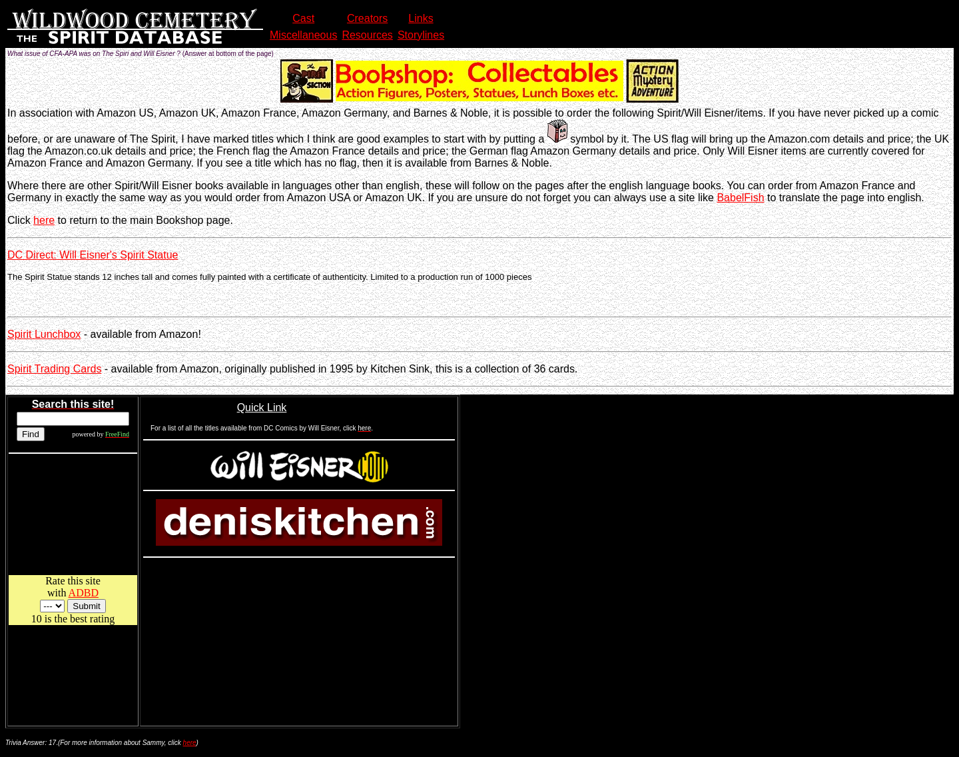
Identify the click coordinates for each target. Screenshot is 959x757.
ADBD (84, 592)
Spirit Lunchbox (44, 334)
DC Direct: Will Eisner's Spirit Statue (92, 255)
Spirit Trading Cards (54, 369)
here (44, 220)
